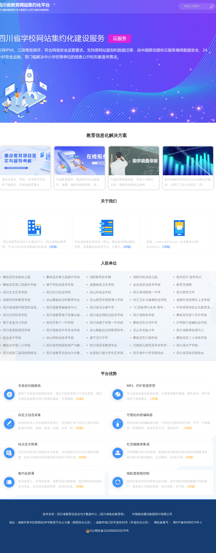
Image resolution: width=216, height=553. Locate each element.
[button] (108, 120)
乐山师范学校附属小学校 (106, 300)
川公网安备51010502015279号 (109, 530)
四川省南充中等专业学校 (63, 330)
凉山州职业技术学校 (60, 337)
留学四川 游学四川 (189, 277)
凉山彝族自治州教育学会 (63, 300)
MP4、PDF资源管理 (141, 385)
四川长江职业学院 (58, 292)
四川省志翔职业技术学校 (106, 315)
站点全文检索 (28, 444)
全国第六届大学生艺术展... (108, 353)
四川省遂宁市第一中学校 (106, 322)
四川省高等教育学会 (103, 345)
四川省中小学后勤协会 (148, 353)
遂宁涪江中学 (99, 337)
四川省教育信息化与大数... (64, 353)
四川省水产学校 (187, 345)
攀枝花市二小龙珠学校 (191, 337)
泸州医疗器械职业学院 (191, 322)
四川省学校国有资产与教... (64, 345)
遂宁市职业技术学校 (60, 284)
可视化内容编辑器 (140, 415)
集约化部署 (26, 473)
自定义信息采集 (29, 415)
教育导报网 (184, 284)
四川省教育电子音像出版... (64, 315)
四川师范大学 (185, 292)
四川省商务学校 (143, 315)
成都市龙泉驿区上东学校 (193, 300)
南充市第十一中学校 (60, 322)
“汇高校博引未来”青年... (149, 307)
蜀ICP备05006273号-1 (187, 522)
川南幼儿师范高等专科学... (151, 345)
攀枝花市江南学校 (145, 337)
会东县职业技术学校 (147, 284)
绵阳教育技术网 (100, 277)
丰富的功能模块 (29, 385)
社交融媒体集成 (138, 444)
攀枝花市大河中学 (145, 322)
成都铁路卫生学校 (102, 284)
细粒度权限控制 (138, 473)
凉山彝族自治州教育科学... (108, 330)
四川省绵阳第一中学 (147, 292)
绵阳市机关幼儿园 (145, 277)
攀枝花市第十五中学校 (191, 315)
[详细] (53, 246)
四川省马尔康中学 (102, 307)
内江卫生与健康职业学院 (150, 300)
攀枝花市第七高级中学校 (63, 277)
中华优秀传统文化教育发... (194, 307)
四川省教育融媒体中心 (61, 307)
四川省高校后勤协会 (190, 353)
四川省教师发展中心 (190, 330)
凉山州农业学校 (100, 292)
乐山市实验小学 (143, 330)
